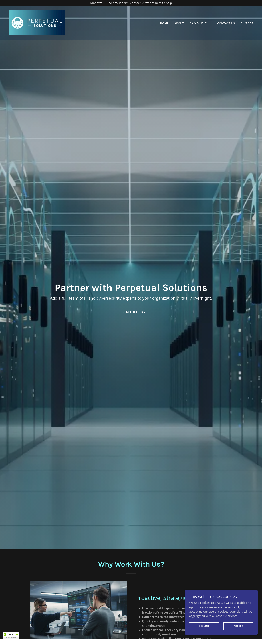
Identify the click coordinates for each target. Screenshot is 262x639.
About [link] (179, 23)
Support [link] (247, 23)
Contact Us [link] (226, 23)
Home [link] (164, 23)
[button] (200, 23)
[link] (37, 23)
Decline (204, 626)
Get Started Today (131, 312)
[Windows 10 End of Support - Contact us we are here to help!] (131, 3)
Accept (238, 626)
